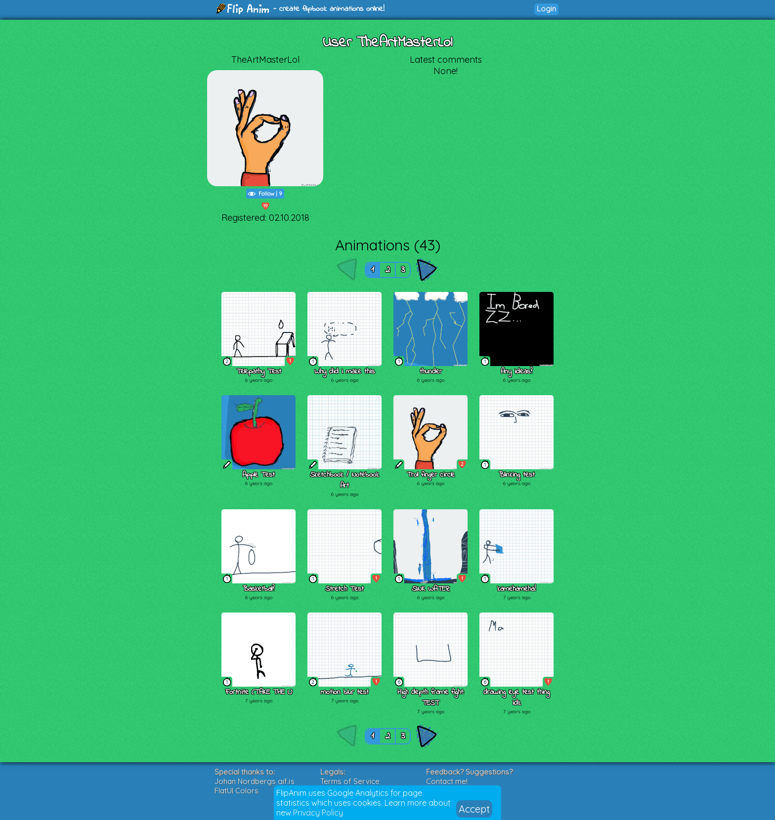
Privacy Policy (318, 813)
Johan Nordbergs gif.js (255, 781)
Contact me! (447, 781)
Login (546, 8)
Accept (474, 809)
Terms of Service (350, 781)
